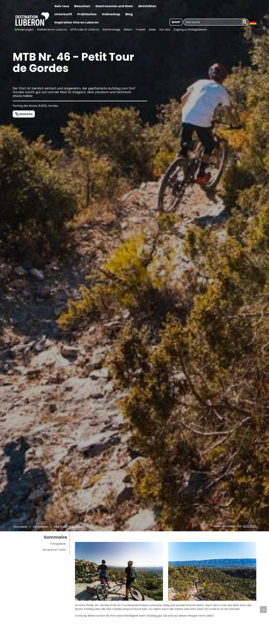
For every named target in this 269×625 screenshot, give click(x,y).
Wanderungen (24, 30)
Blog (129, 14)
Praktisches (87, 14)
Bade (152, 30)
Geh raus (61, 6)
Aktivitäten (147, 6)
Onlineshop (111, 14)
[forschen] (245, 22)
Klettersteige (111, 30)
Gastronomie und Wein (114, 6)
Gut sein (164, 30)
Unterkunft (63, 14)
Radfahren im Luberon (52, 30)
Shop (176, 22)
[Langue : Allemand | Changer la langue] (252, 22)
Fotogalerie (58, 544)
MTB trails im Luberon (84, 30)
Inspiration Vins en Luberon (76, 22)
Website (26, 114)
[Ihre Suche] (212, 22)
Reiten (128, 30)
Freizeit (140, 30)
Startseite (20, 527)
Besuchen (82, 6)
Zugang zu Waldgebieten (190, 30)
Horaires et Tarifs (54, 550)
